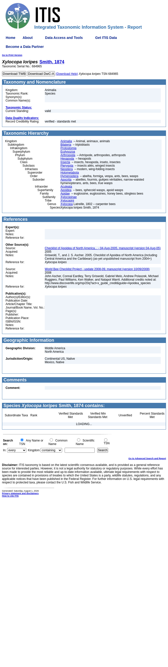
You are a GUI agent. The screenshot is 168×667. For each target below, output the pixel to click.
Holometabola (69, 172)
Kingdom (34, 450)
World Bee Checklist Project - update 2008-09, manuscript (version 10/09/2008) (97, 269)
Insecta (65, 162)
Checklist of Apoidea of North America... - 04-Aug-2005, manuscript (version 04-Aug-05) (103, 248)
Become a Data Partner (25, 47)
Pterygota (66, 165)
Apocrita (65, 179)
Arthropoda (67, 155)
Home (10, 38)
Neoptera (66, 169)
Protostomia (68, 148)
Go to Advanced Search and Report (147, 458)
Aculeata (66, 186)
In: (4, 450)
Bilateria (65, 144)
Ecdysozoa (67, 151)
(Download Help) (67, 74)
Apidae (65, 193)
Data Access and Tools (64, 38)
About (28, 38)
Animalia (66, 141)
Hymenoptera (69, 176)
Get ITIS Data (106, 38)
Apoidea (65, 190)
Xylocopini (67, 200)
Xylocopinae (68, 197)
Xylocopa (66, 204)
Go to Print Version (12, 55)
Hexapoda (67, 158)
